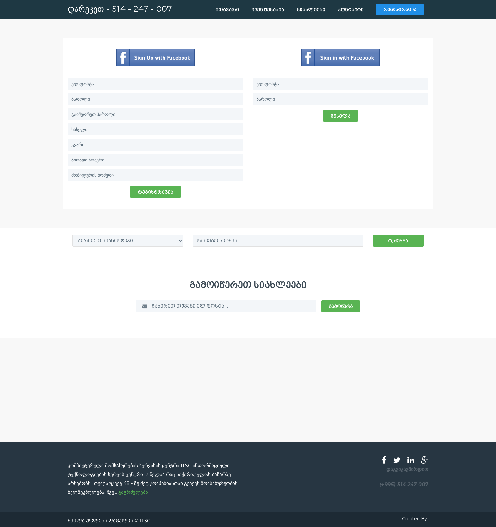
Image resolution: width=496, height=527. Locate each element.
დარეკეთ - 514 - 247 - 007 (120, 9)
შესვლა (340, 116)
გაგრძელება (133, 492)
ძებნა (398, 240)
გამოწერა (341, 306)
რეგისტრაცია (155, 192)
